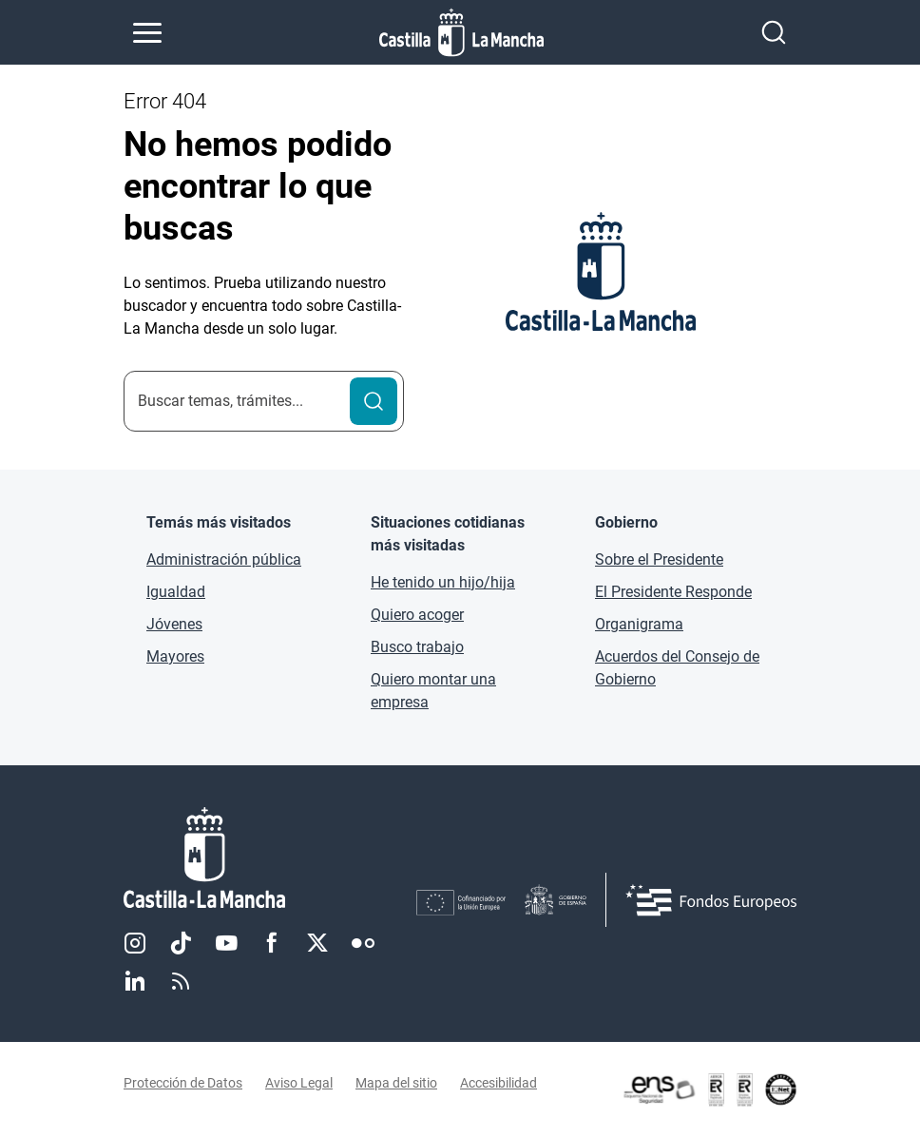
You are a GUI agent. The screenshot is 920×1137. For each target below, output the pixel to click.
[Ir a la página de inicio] (461, 32)
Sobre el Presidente (659, 559)
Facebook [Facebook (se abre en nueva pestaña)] (272, 943)
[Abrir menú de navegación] (147, 32)
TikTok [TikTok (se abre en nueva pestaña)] (180, 943)
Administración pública (223, 559)
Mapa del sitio (396, 1082)
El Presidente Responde (673, 592)
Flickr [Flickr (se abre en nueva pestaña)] (363, 943)
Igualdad (175, 592)
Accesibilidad (498, 1082)
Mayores (175, 656)
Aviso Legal (299, 1082)
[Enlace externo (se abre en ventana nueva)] (709, 1089)
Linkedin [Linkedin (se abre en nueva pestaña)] (135, 981)
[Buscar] (373, 401)
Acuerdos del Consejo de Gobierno (677, 667)
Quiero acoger (417, 615)
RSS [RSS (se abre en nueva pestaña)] (180, 981)
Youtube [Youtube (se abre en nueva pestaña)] (226, 943)
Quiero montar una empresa (433, 690)
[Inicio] (270, 858)
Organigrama (639, 624)
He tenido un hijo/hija (443, 582)
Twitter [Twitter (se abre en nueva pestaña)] (317, 943)
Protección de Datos (183, 1082)
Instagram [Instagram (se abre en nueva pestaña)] (135, 943)
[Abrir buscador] (773, 32)
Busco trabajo (417, 647)
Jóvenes (174, 624)
